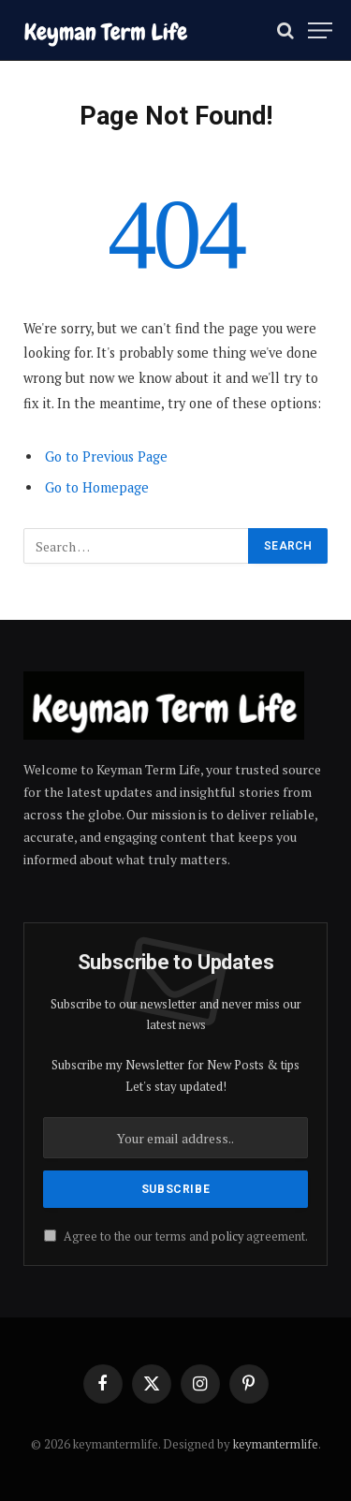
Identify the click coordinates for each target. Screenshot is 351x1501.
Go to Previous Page (106, 456)
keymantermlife (275, 1443)
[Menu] (320, 30)
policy (227, 1236)
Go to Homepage (97, 487)
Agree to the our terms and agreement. (176, 1236)
